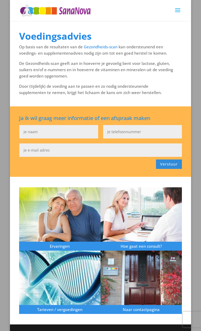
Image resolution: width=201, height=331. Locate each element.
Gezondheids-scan (101, 46)
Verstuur (169, 164)
